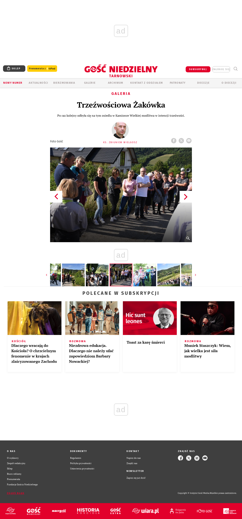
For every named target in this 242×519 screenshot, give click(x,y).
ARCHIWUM (115, 82)
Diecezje (203, 82)
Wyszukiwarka (235, 68)
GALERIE (90, 82)
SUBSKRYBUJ (198, 69)
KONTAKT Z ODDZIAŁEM (146, 82)
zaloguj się (221, 69)
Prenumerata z (42, 68)
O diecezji (229, 82)
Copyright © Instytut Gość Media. (194, 493)
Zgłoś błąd (15, 493)
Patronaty (178, 82)
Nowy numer (12, 82)
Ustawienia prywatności (82, 468)
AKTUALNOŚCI (38, 82)
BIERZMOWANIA (64, 82)
